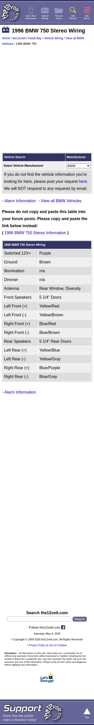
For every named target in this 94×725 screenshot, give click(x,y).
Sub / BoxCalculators (31, 17)
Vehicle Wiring (53, 38)
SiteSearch (73, 17)
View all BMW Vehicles (61, 201)
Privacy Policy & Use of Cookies (48, 645)
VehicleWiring (45, 17)
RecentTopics (59, 17)
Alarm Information (20, 201)
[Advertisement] (47, 100)
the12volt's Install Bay (27, 38)
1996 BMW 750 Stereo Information (35, 233)
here (83, 181)
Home (6, 38)
